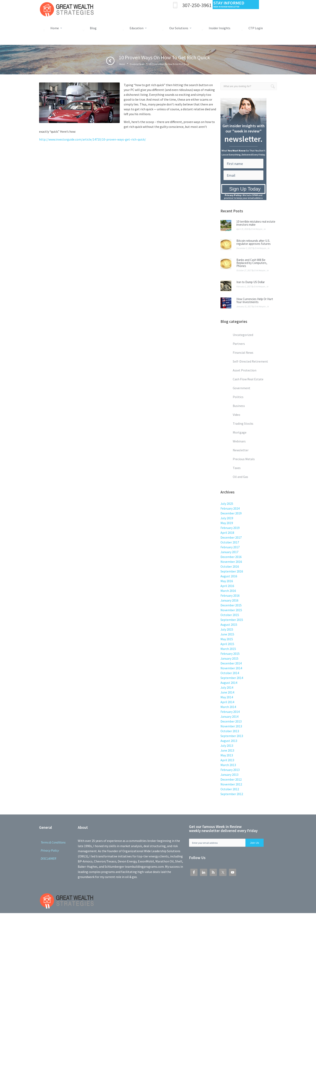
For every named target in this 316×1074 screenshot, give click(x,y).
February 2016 (230, 595)
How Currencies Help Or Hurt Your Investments (254, 300)
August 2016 (228, 576)
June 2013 (227, 750)
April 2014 (227, 702)
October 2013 (229, 731)
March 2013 (228, 765)
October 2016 (229, 566)
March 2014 (228, 707)
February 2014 (230, 712)
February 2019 (230, 528)
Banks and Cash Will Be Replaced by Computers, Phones (251, 263)
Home (122, 64)
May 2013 (226, 755)
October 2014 (229, 673)
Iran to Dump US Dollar (250, 282)
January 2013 (229, 775)
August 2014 (228, 683)
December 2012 (231, 779)
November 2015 (231, 610)
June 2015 (227, 634)
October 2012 (229, 789)
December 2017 (231, 537)
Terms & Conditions (53, 842)
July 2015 (226, 629)
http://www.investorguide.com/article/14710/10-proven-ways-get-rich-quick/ (92, 139)
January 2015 (229, 658)
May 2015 (226, 639)
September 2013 (231, 736)
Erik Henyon (256, 229)
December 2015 (231, 605)
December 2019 (231, 513)
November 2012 (231, 784)
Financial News (137, 64)
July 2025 (226, 504)
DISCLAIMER (48, 858)
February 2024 (230, 508)
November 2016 (231, 562)
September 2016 (231, 571)
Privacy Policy (50, 850)
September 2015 (231, 620)
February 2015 (230, 654)
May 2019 (226, 523)
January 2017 (229, 552)
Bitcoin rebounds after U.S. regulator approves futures (253, 242)
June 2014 (227, 692)
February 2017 (230, 547)
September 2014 (231, 678)
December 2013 (231, 721)
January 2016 (229, 600)
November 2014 (231, 668)
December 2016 (231, 557)
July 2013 (226, 745)
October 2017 (229, 542)
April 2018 (227, 533)
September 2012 (231, 794)
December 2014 (231, 663)
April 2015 (227, 644)
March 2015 (228, 649)
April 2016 (227, 586)
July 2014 (226, 687)
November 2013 (231, 726)
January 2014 (229, 716)
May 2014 (226, 697)
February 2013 (230, 770)
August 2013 (228, 741)
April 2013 (227, 760)
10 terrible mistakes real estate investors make (255, 223)
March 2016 (228, 591)
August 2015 (228, 625)
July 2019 (226, 518)
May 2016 (226, 581)
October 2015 (229, 615)
